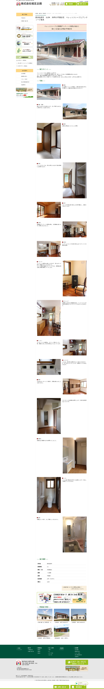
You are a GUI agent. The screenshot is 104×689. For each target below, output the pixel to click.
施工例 (54, 7)
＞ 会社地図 (86, 1)
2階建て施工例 (31, 651)
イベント (37, 7)
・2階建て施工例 (24, 21)
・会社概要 (22, 73)
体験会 (39, 651)
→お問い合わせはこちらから (77, 588)
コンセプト (28, 7)
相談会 (39, 653)
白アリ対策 (51, 653)
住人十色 (50, 654)
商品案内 (72, 7)
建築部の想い (77, 651)
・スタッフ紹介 (23, 79)
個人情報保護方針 (78, 654)
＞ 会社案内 (81, 1)
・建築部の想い (23, 76)
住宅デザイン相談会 (22, 66)
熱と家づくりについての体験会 (25, 63)
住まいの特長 (63, 7)
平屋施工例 (30, 649)
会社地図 (76, 649)
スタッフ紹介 (77, 653)
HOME (19, 7)
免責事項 (76, 656)
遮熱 (49, 649)
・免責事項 (22, 84)
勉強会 (39, 649)
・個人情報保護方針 (24, 82)
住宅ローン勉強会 (22, 60)
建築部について (82, 7)
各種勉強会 (45, 7)
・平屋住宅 (22, 18)
